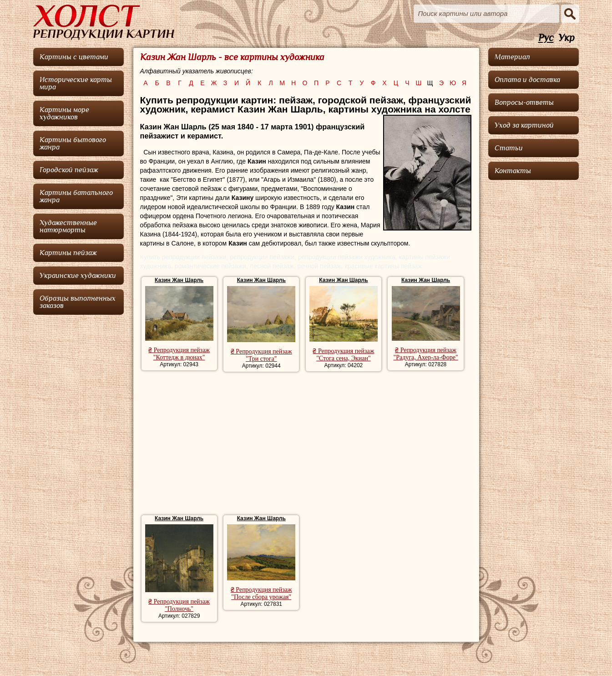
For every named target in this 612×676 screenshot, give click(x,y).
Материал (512, 57)
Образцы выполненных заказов (78, 302)
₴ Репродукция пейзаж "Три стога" (261, 355)
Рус (546, 38)
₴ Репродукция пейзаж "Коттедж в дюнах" (179, 354)
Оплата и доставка (527, 79)
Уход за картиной (524, 125)
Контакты (513, 170)
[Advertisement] (306, 444)
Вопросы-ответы (524, 102)
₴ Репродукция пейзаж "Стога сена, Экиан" (343, 355)
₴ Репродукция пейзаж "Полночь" (179, 605)
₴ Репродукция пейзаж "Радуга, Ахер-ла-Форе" (425, 354)
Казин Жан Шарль (179, 280)
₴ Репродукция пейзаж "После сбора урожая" (261, 593)
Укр (566, 38)
